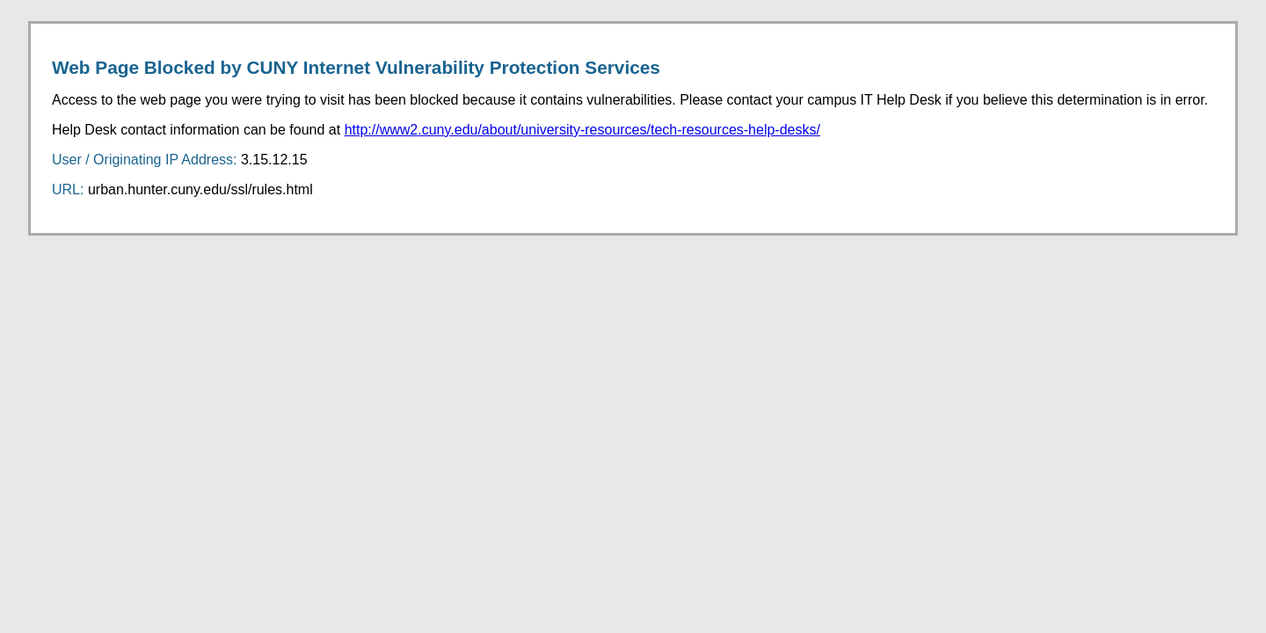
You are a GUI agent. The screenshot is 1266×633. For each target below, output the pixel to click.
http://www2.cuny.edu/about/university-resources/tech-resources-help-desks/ (582, 129)
